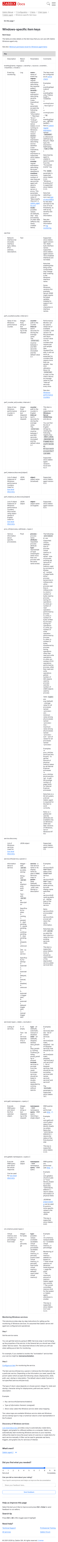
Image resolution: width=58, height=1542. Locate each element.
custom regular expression (48, 128)
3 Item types (42, 12)
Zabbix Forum (45, 1532)
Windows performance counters (48, 394)
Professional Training (48, 1528)
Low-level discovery (9, 1428)
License (41, 1540)
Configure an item (8, 1365)
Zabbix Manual (7, 12)
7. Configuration (21, 12)
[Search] (48, 4)
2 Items (32, 12)
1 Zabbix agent (7, 15)
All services (6, 1532)
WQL (48, 1112)
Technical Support (9, 1528)
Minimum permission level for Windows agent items (28, 47)
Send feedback (29, 1492)
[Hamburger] (54, 4)
